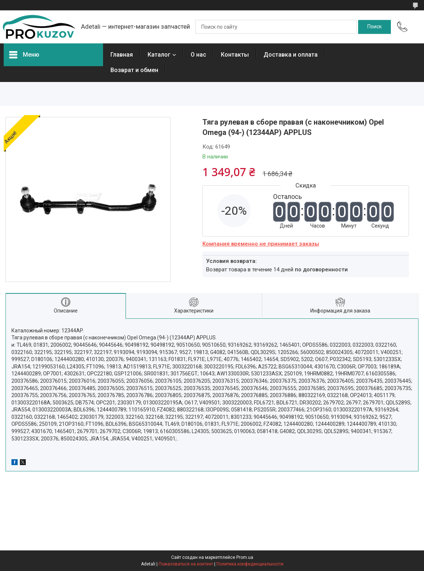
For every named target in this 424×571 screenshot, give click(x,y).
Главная (121, 54)
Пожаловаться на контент (186, 564)
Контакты (235, 54)
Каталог (159, 54)
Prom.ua (244, 557)
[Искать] (374, 27)
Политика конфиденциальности (249, 564)
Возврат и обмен (134, 70)
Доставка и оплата (291, 54)
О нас (198, 54)
